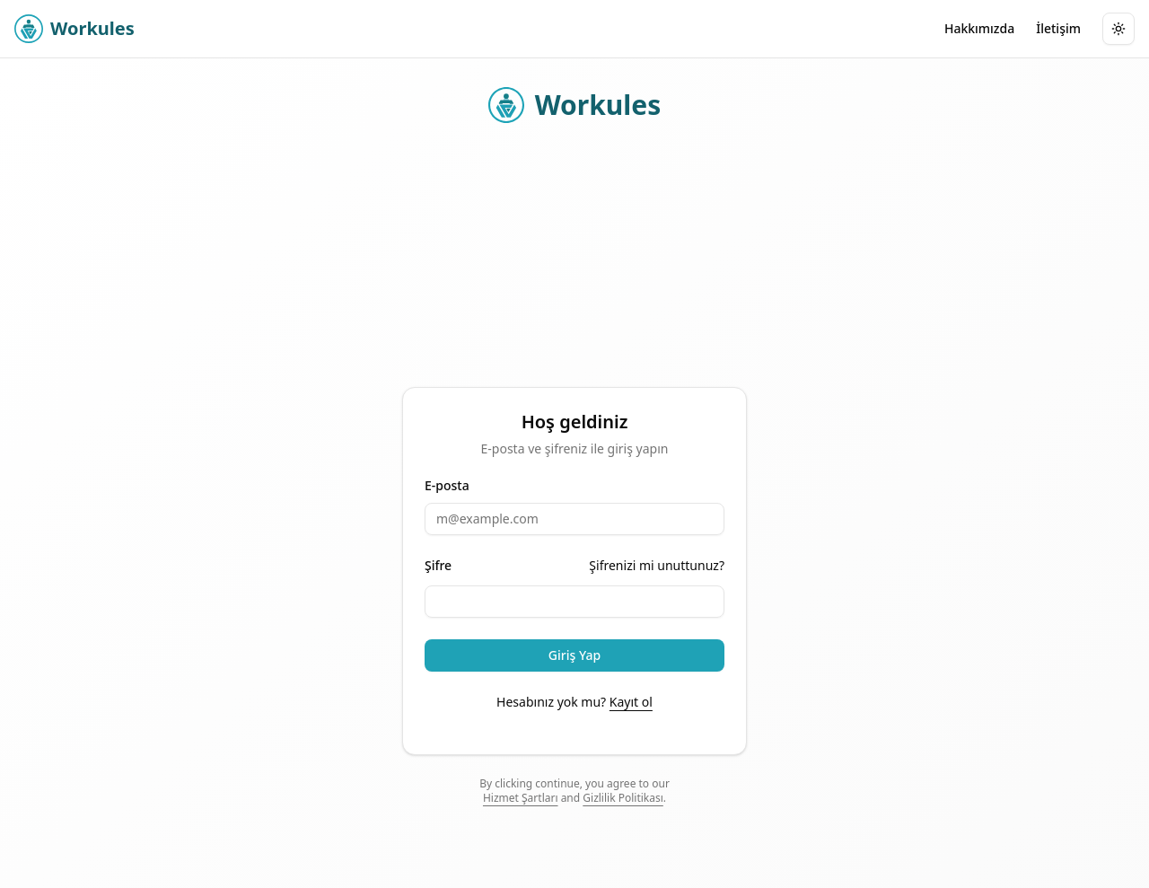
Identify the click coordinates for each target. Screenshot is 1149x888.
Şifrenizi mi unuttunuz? (656, 565)
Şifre (438, 565)
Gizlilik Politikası (623, 797)
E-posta (447, 485)
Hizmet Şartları (520, 797)
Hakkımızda (979, 28)
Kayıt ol (631, 701)
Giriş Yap (574, 655)
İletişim (1058, 28)
